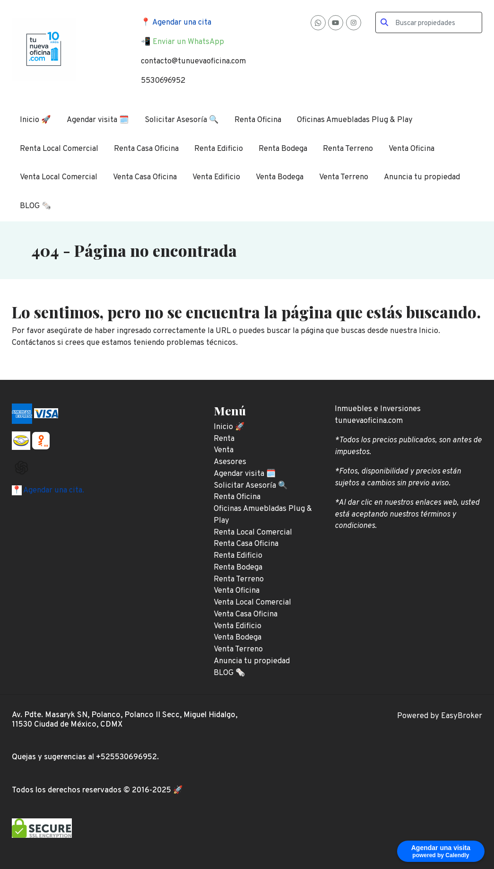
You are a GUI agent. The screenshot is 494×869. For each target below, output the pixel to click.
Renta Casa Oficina (146, 149)
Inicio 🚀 (35, 120)
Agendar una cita (181, 22)
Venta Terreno (343, 177)
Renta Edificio (218, 149)
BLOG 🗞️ (36, 206)
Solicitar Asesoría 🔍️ (182, 120)
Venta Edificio (216, 177)
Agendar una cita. (53, 490)
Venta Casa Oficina (145, 177)
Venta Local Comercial (58, 177)
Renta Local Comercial (59, 149)
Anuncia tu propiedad (422, 177)
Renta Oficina (257, 120)
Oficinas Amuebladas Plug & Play (355, 120)
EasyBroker (461, 716)
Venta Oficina (411, 149)
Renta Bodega (283, 149)
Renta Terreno (348, 149)
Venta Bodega (279, 177)
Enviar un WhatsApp (188, 42)
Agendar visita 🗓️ (98, 120)
